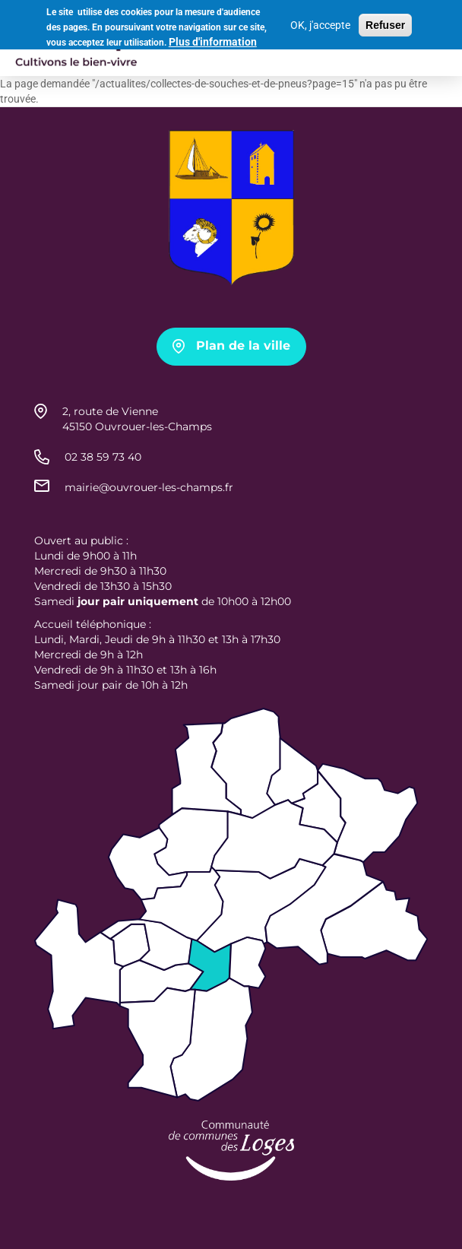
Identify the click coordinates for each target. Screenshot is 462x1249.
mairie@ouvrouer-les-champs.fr (149, 487)
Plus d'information (213, 41)
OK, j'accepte (320, 23)
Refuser (385, 23)
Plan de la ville (243, 345)
